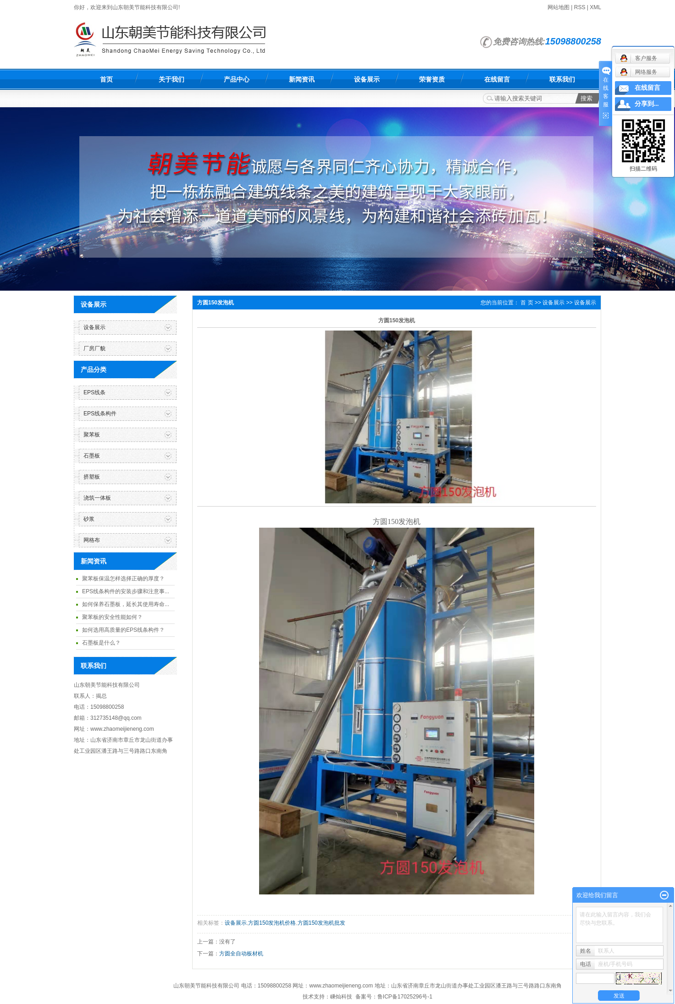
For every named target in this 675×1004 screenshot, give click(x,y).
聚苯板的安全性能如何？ (112, 617)
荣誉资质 (432, 79)
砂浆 (88, 519)
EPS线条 (94, 392)
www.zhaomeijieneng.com (341, 985)
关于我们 (171, 79)
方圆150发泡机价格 (272, 923)
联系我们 (562, 79)
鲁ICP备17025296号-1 (404, 996)
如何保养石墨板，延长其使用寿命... (125, 604)
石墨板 (91, 455)
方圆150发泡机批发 (321, 923)
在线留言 (497, 79)
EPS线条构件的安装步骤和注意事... (125, 591)
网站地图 (559, 7)
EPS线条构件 (99, 413)
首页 (106, 79)
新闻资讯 (302, 79)
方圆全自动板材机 (241, 953)
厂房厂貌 (94, 348)
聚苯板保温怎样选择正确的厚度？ (123, 578)
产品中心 (236, 79)
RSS (580, 7)
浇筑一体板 (97, 498)
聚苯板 (91, 434)
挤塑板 (91, 477)
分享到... (647, 103)
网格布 (91, 540)
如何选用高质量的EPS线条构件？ (123, 630)
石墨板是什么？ (101, 643)
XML (595, 7)
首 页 (526, 302)
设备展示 (367, 79)
